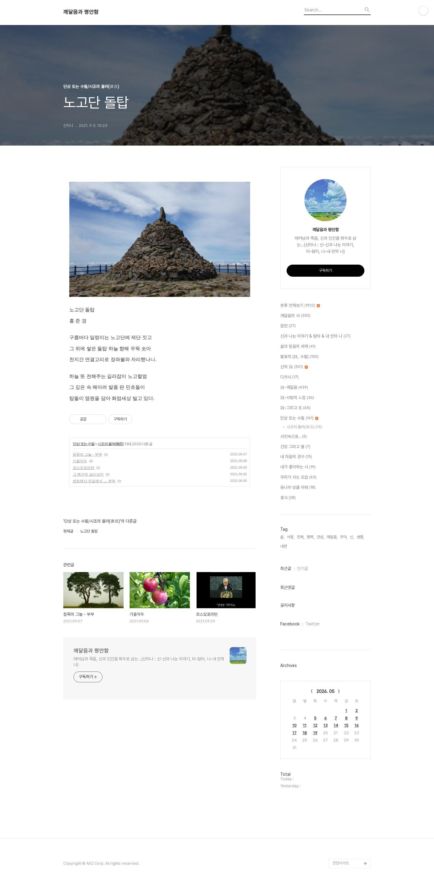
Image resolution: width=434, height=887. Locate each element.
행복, (310, 537)
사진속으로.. (293, 437)
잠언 (288, 326)
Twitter (313, 623)
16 (356, 725)
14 (336, 725)
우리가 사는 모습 (298, 477)
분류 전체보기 (300, 306)
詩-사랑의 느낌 (297, 398)
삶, (282, 537)
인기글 (302, 568)
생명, (360, 537)
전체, (300, 537)
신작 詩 (294, 367)
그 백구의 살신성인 (88, 474)
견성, (320, 537)
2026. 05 (325, 691)
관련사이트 (340, 863)
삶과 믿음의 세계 (298, 347)
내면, (284, 546)
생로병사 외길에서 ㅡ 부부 (94, 481)
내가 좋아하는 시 (298, 467)
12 (315, 725)
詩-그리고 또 (295, 408)
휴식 (288, 498)
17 (294, 733)
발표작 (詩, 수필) (299, 357)
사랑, (290, 537)
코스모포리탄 (83, 468)
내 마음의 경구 (296, 457)
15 (346, 725)
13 (325, 725)
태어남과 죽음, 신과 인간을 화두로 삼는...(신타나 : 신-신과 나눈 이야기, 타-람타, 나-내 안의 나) (149, 661)
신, (352, 537)
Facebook (290, 623)
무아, (344, 537)
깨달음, (332, 537)
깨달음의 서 (295, 316)
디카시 (289, 377)
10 (294, 725)
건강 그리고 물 (295, 447)
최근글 (285, 568)
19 (315, 733)
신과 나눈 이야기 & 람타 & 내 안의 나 (315, 336)
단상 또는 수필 (83, 444)
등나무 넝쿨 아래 (298, 488)
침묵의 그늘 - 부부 (87, 454)
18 (305, 733)
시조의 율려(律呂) (110, 444)
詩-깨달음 (294, 388)
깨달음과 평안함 (81, 12)
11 (305, 725)
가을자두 (80, 461)
